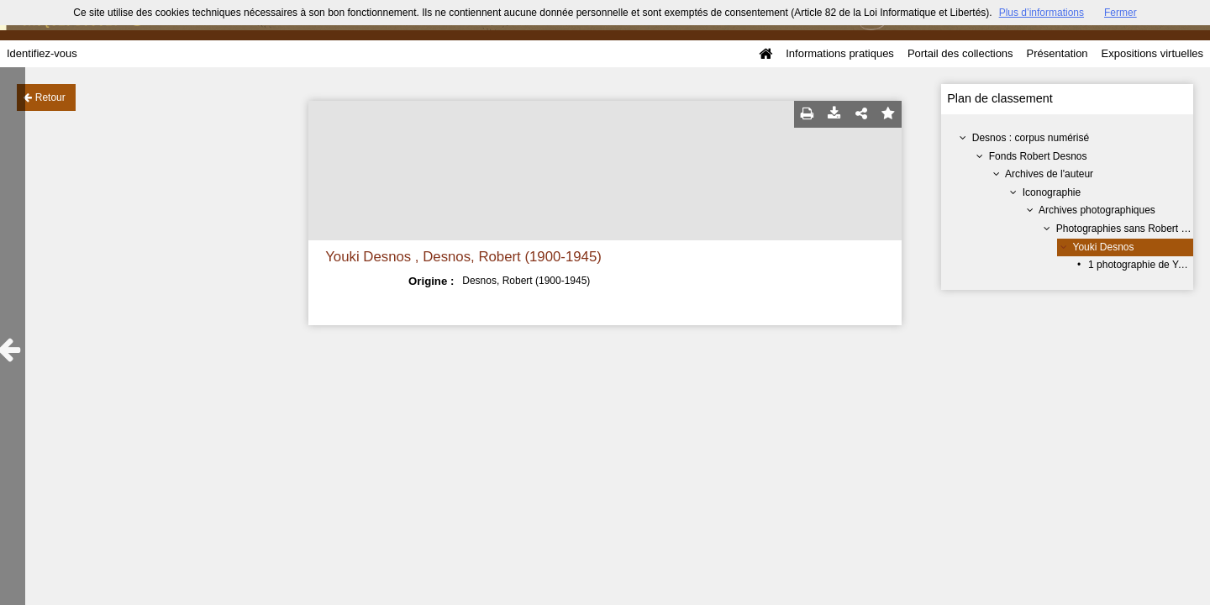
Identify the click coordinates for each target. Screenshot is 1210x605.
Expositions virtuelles (1152, 53)
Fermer (1120, 12)
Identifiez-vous (42, 53)
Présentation (1057, 53)
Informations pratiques (840, 53)
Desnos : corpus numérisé (1030, 138)
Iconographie (1052, 192)
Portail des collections (960, 53)
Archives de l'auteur (1049, 174)
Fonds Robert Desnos (1038, 156)
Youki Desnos (1103, 247)
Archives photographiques (1097, 210)
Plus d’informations (1041, 12)
